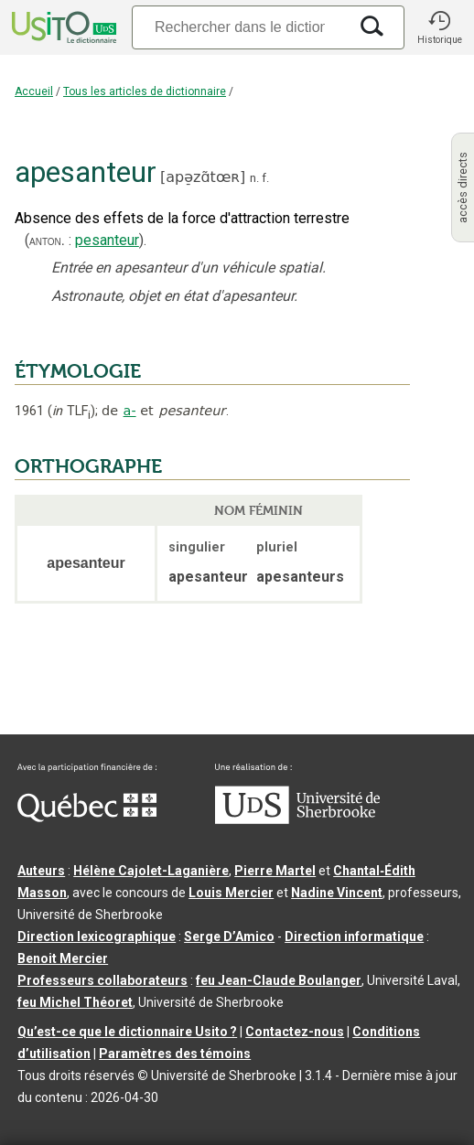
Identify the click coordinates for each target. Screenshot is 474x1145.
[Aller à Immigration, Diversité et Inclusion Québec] (86, 817)
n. (254, 178)
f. (265, 178)
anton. (47, 240)
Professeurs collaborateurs (102, 980)
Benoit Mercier (62, 958)
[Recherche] (240, 27)
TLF (71, 411)
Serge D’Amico (229, 936)
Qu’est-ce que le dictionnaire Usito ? (127, 1031)
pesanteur (107, 240)
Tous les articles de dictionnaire (144, 91)
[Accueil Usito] (62, 27)
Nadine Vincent (336, 892)
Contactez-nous (294, 1031)
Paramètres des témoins (175, 1053)
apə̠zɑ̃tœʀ (203, 177)
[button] (439, 27)
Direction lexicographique (96, 936)
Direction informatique (354, 936)
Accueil (34, 91)
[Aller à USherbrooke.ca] (297, 819)
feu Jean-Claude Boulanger (278, 980)
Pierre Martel (275, 870)
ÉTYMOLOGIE (78, 371)
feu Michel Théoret (75, 1002)
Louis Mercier (231, 892)
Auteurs (41, 870)
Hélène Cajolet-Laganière (151, 870)
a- (130, 410)
